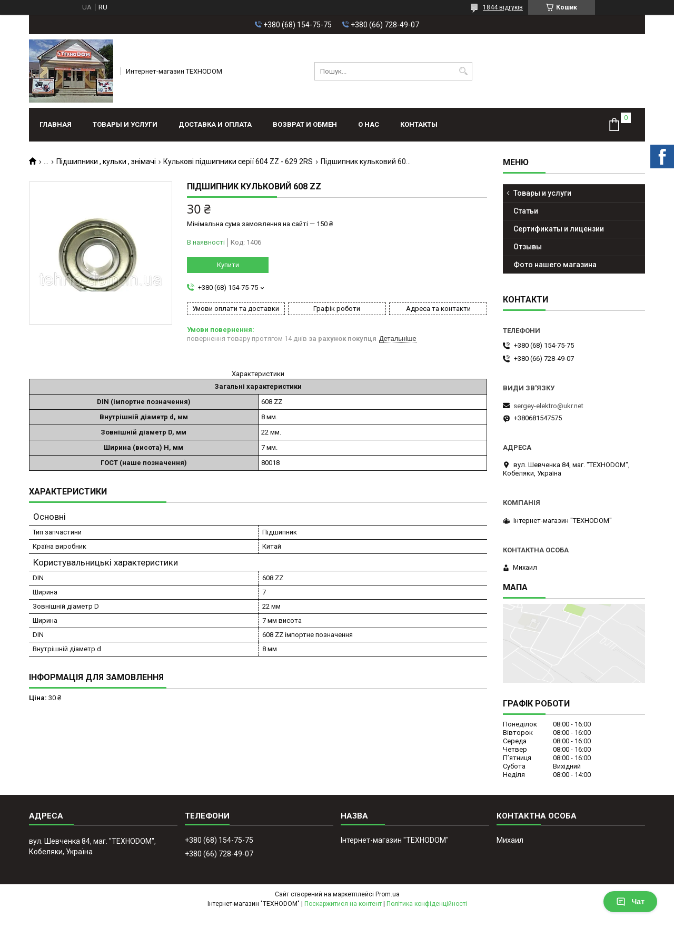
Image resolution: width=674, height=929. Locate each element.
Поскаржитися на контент (343, 903)
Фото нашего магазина (555, 264)
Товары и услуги (125, 124)
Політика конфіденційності (426, 903)
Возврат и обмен (305, 124)
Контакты (419, 124)
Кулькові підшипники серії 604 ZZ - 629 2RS (238, 161)
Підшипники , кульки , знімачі (106, 161)
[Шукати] (463, 71)
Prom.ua (387, 894)
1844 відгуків (503, 7)
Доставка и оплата (215, 124)
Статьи (525, 211)
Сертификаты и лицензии (558, 229)
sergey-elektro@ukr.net (548, 406)
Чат (630, 901)
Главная (55, 124)
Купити (228, 265)
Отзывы (527, 247)
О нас (368, 124)
